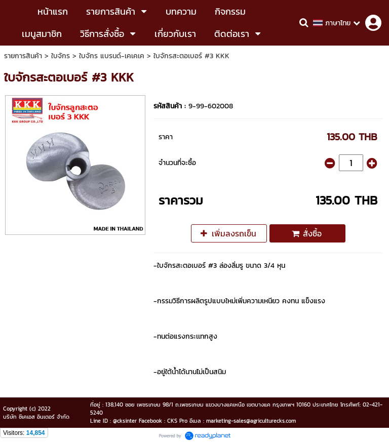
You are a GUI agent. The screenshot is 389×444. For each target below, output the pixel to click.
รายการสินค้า (23, 56)
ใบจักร (60, 56)
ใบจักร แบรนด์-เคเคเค (111, 56)
